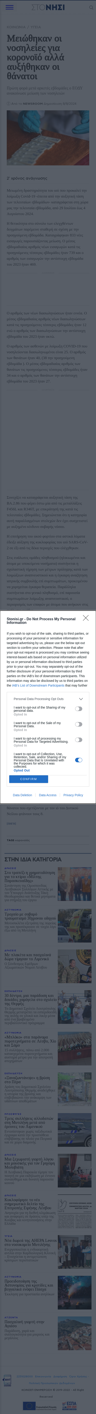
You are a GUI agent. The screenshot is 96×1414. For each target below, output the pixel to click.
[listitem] (48, 699)
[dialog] (48, 707)
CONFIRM (28, 779)
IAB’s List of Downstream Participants (38, 685)
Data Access (47, 795)
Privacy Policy (73, 795)
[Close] (87, 619)
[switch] (78, 709)
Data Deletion (22, 795)
